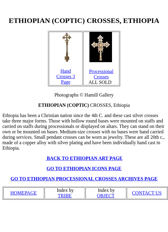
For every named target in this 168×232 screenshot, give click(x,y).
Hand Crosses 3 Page (65, 76)
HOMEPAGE (24, 192)
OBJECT (106, 195)
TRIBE (65, 195)
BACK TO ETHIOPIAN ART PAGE (85, 158)
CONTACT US (147, 192)
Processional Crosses (101, 74)
